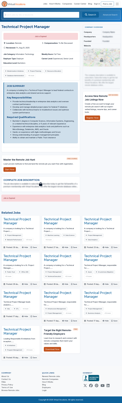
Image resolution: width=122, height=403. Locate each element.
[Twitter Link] (85, 385)
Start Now (9, 169)
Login (44, 390)
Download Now (52, 349)
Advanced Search (110, 15)
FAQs (3, 382)
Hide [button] (25, 247)
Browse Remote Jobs (10, 390)
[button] (34, 247)
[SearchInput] (41, 15)
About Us (5, 376)
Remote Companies (50, 379)
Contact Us (6, 379)
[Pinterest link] (96, 385)
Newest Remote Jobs (51, 376)
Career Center (80, 4)
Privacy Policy (7, 385)
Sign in (97, 4)
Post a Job (107, 4)
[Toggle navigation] (117, 4)
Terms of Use (7, 387)
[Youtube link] (102, 385)
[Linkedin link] (108, 385)
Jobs (45, 4)
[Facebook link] (91, 385)
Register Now (92, 118)
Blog (90, 4)
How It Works (54, 4)
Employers (46, 387)
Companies (67, 4)
